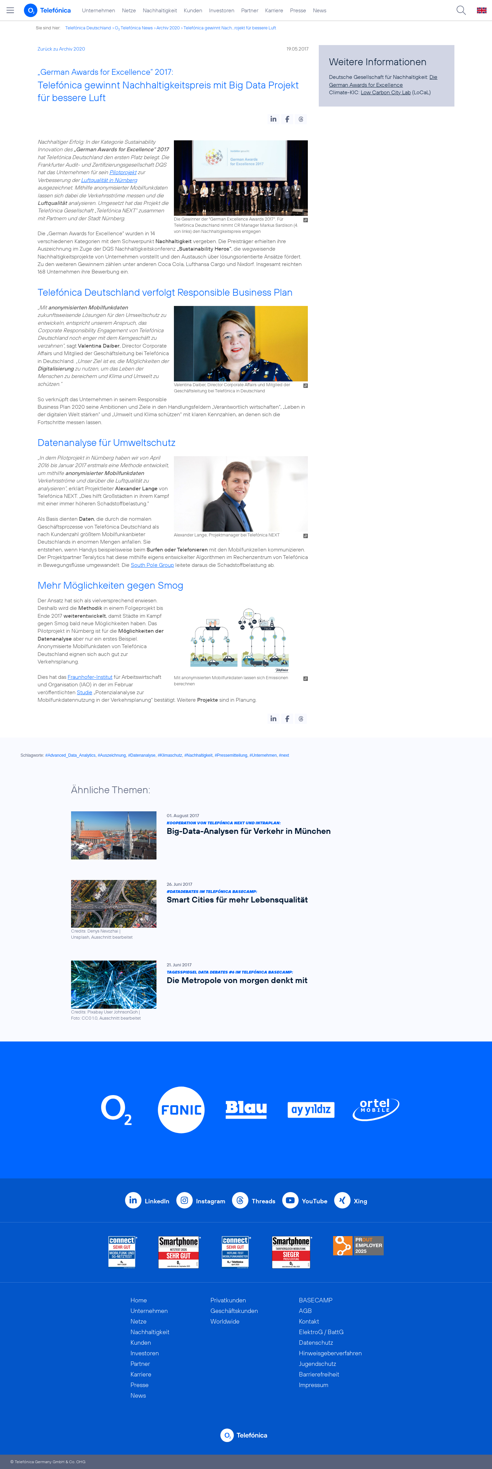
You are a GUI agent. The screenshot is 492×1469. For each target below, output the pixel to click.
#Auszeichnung (112, 755)
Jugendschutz (317, 1364)
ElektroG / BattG (321, 1332)
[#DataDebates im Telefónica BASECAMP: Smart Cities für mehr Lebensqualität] (243, 910)
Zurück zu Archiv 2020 (61, 49)
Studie (84, 692)
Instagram (210, 1201)
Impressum (313, 1385)
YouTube (314, 1201)
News (319, 10)
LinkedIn (157, 1201)
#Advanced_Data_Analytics (70, 755)
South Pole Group (152, 564)
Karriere (274, 10)
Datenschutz (316, 1342)
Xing (360, 1201)
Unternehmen (98, 10)
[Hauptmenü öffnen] (10, 10)
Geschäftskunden (234, 1311)
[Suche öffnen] (461, 10)
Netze (129, 10)
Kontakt (309, 1321)
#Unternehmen (262, 755)
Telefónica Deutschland (88, 27)
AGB (305, 1311)
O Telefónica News (134, 27)
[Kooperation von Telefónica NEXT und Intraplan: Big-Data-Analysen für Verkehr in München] (243, 835)
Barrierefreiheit (319, 1374)
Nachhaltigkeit (160, 10)
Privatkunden (228, 1300)
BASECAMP (315, 1300)
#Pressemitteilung (231, 755)
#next (284, 755)
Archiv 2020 (168, 27)
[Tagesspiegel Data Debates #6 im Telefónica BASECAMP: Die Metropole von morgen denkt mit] (243, 991)
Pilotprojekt (122, 172)
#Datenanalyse (141, 755)
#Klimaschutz (170, 755)
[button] (273, 119)
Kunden (193, 10)
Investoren (221, 10)
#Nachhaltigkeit (198, 755)
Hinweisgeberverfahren (330, 1353)
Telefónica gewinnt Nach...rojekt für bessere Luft (229, 27)
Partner (249, 10)
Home (139, 1300)
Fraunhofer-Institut (90, 676)
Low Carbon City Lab (386, 92)
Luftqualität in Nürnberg (109, 180)
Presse (298, 10)
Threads (263, 1201)
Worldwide (225, 1321)
